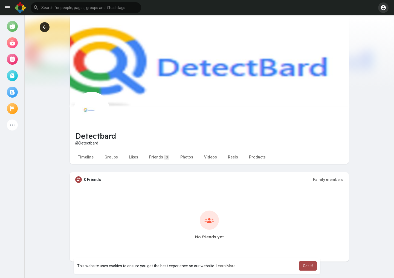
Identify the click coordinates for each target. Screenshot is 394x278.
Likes (133, 157)
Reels (233, 157)
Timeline (86, 157)
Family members (328, 179)
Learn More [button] (226, 266)
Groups (111, 157)
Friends (159, 157)
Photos (186, 157)
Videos (210, 157)
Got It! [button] (308, 266)
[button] (86, 7)
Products (257, 157)
